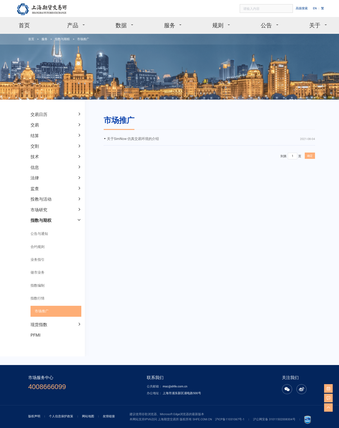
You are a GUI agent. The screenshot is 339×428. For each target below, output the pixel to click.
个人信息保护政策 (71, 378)
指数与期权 (57, 35)
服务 (169, 23)
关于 (302, 23)
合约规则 (34, 224)
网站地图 (96, 378)
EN (317, 7)
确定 (281, 141)
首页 (37, 23)
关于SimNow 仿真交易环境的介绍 (120, 126)
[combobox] (273, 8)
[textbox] (273, 8)
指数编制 (34, 259)
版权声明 (46, 378)
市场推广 (76, 35)
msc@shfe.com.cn (175, 351)
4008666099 (58, 351)
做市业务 (34, 248)
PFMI (32, 305)
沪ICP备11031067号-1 (223, 381)
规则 (214, 23)
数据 (126, 23)
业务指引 (34, 236)
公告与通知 (35, 212)
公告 (258, 23)
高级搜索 (305, 7)
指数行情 (34, 271)
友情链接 (115, 378)
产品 (82, 23)
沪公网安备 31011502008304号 (264, 381)
